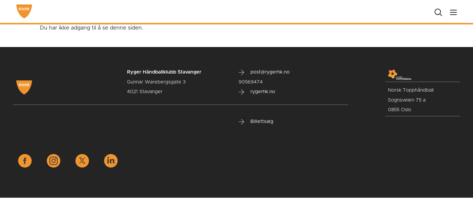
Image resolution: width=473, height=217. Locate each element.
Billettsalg (256, 121)
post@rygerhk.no (264, 72)
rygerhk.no (257, 92)
